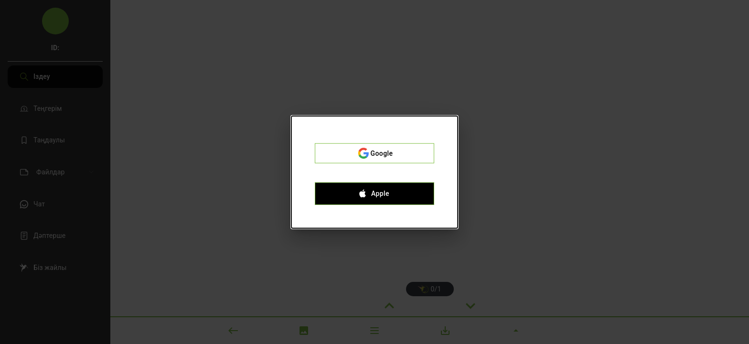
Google (374, 153)
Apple (374, 193)
